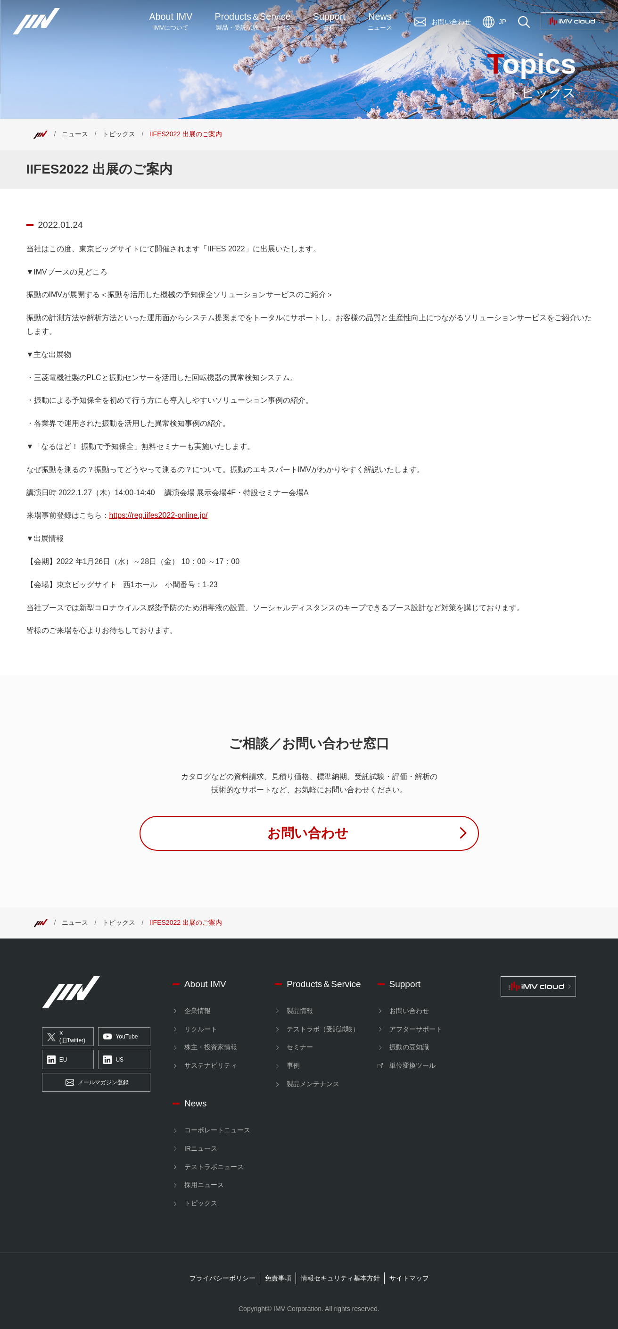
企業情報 (197, 1010)
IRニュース (200, 1148)
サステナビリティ (210, 1065)
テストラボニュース (214, 1167)
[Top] (40, 134)
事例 (293, 1065)
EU (57, 1059)
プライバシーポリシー (222, 1278)
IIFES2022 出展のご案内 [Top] (185, 134)
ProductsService (253, 21)
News (380, 21)
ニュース (75, 134)
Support (329, 21)
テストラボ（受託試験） (323, 1029)
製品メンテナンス (313, 1084)
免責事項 (278, 1278)
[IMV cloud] (538, 986)
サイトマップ (409, 1278)
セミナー (300, 1047)
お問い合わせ (409, 1010)
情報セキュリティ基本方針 (340, 1278)
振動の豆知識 (409, 1047)
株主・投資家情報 (210, 1047)
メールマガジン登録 (97, 1082)
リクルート (200, 1029)
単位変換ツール (412, 1065)
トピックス (118, 134)
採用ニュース (204, 1184)
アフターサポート (415, 1029)
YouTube (120, 1037)
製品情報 (300, 1010)
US (113, 1059)
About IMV (171, 21)
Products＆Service (324, 984)
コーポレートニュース (217, 1130)
